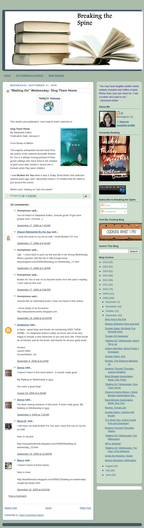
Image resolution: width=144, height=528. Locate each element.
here (50, 379)
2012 (106, 280)
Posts (105, 205)
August (109, 466)
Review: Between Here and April (122, 324)
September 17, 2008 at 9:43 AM (33, 243)
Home (7, 75)
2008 (106, 298)
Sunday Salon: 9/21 (115, 356)
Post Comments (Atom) (31, 515)
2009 (106, 293)
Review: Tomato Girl (115, 407)
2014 (106, 271)
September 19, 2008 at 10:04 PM (34, 318)
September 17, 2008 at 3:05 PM (34, 289)
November (111, 306)
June (108, 475)
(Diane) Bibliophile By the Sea (34, 232)
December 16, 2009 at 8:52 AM (33, 489)
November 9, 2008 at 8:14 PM (33, 361)
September (111, 315)
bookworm (23, 325)
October (110, 311)
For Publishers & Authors (29, 75)
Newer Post (11, 508)
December (111, 302)
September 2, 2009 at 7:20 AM (33, 414)
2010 (106, 289)
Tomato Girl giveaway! (116, 336)
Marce (20, 460)
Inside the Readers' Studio (119, 456)
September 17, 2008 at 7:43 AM (33, 225)
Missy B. (22, 421)
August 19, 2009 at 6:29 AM (31, 393)
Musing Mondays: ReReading (120, 460)
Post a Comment (17, 496)
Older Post (85, 508)
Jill (121, 113)
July (107, 470)
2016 (106, 262)
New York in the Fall (115, 319)
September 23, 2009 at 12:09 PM (34, 454)
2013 (106, 275)
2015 (106, 266)
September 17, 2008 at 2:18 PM (34, 268)
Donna (21, 367)
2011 (106, 284)
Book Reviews (56, 75)
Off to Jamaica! (113, 443)
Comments (108, 211)
